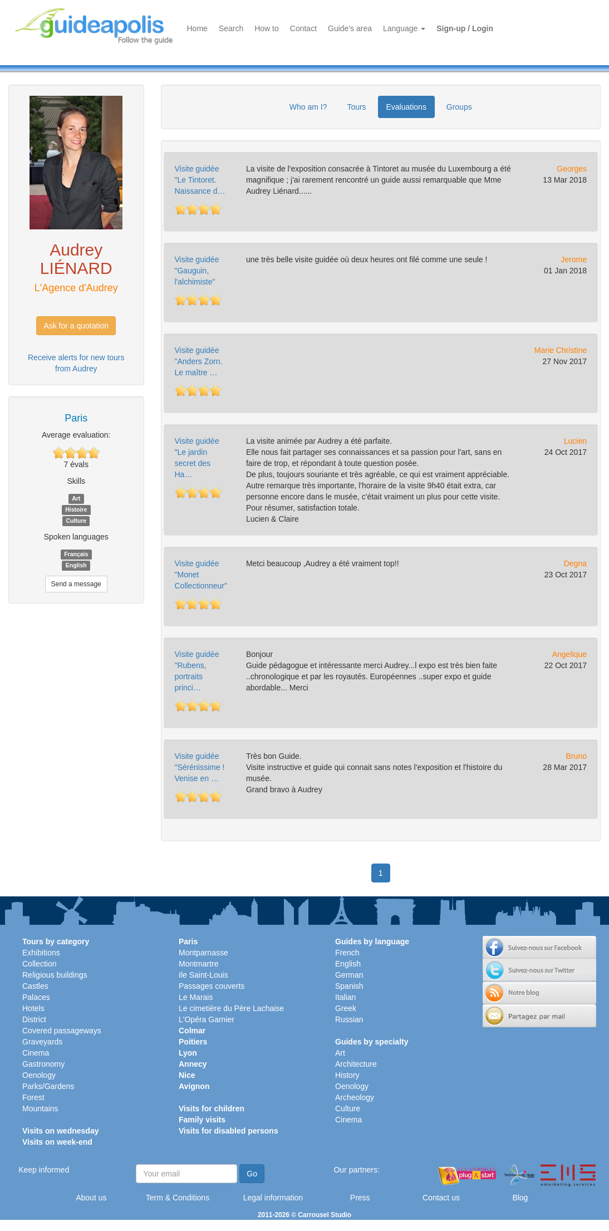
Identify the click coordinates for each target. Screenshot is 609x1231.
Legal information (273, 1197)
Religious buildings (54, 974)
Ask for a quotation (76, 325)
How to (266, 28)
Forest (33, 1097)
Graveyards (42, 1041)
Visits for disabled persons (228, 1130)
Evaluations (406, 106)
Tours (356, 106)
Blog (520, 1197)
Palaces (36, 997)
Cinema (35, 1052)
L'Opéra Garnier (206, 1019)
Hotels (33, 1008)
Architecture (356, 1064)
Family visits (202, 1119)
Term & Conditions (177, 1197)
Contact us (441, 1197)
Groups (459, 106)
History (347, 1075)
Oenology (39, 1075)
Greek (345, 1008)
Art (340, 1052)
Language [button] (404, 28)
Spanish (349, 986)
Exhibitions (41, 952)
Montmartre (199, 963)
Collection (39, 963)
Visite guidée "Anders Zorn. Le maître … (199, 361)
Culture (347, 1108)
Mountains (40, 1108)
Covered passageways (61, 1030)
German (349, 974)
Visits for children (211, 1108)
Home (197, 28)
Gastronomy (43, 1064)
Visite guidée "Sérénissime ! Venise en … (200, 767)
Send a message (76, 584)
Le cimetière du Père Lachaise (231, 1008)
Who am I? (308, 106)
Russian (349, 1019)
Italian (345, 997)
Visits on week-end (57, 1141)
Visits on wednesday (60, 1130)
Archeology (354, 1097)
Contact (303, 28)
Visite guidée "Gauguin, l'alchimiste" (197, 270)
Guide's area (350, 28)
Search (231, 28)
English (348, 963)
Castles (35, 986)
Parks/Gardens (48, 1086)
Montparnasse (203, 952)
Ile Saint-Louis (203, 974)
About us (91, 1197)
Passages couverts (211, 986)
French (347, 952)
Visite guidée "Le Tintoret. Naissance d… (200, 179)
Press (360, 1197)
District (34, 1019)
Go (252, 1173)
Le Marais (196, 997)
